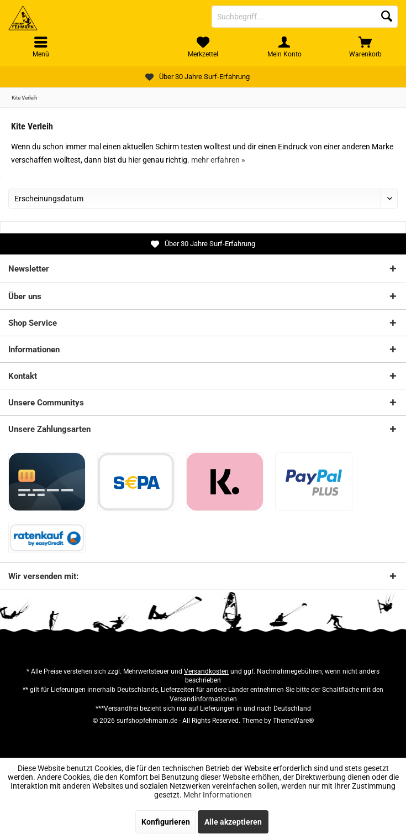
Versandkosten (206, 671)
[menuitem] (365, 47)
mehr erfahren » (218, 159)
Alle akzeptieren (233, 821)
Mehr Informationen (217, 794)
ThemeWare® (293, 721)
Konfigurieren (165, 821)
